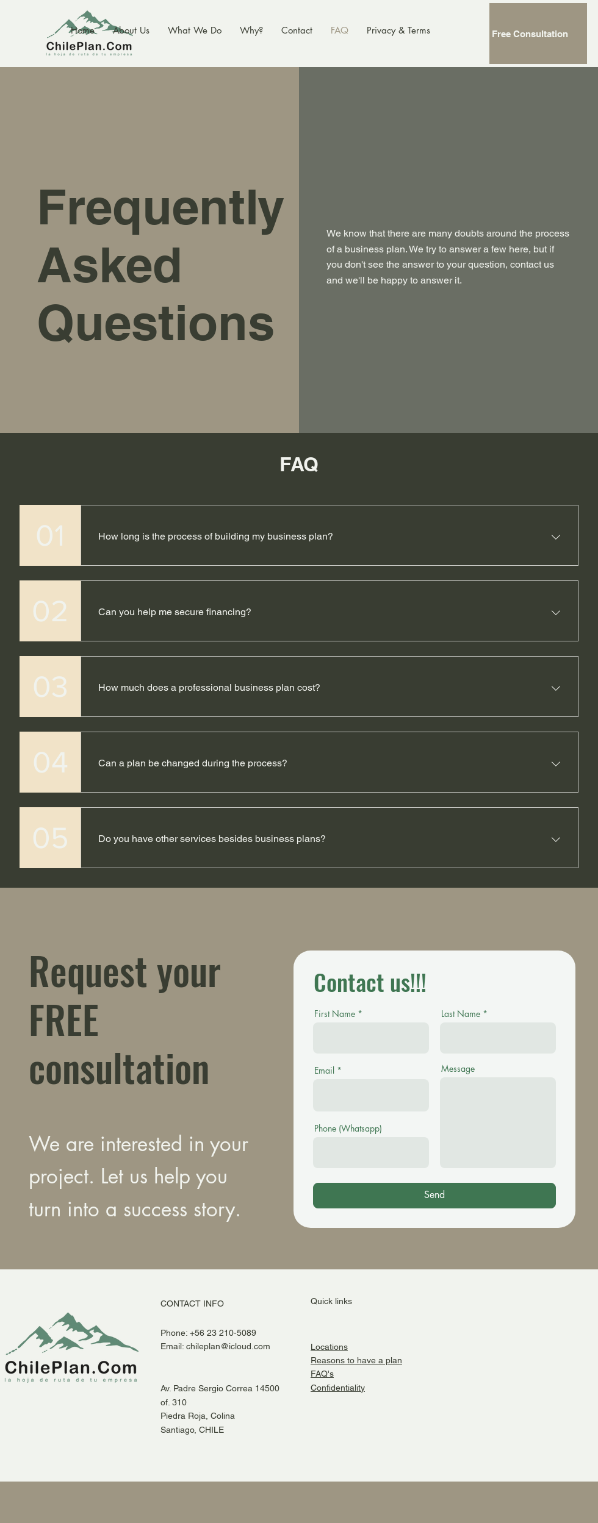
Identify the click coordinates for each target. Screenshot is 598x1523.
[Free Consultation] (538, 33)
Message (458, 1069)
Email (324, 1070)
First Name (334, 1014)
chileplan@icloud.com (228, 1346)
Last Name (460, 1014)
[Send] (434, 1195)
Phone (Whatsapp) (348, 1128)
